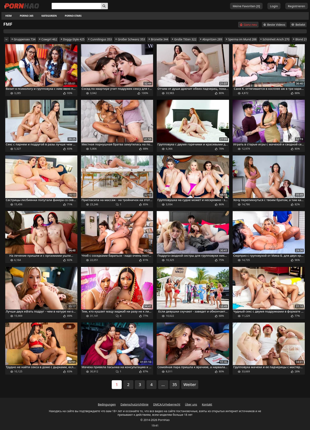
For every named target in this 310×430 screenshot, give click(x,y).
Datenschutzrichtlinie (134, 404)
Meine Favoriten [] (246, 6)
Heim (8, 15)
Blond (301, 39)
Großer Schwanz (130, 39)
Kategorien (49, 15)
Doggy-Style (72, 39)
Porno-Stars (73, 15)
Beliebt (298, 24)
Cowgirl (48, 39)
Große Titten (183, 39)
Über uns (191, 404)
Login (274, 6)
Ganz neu (248, 24)
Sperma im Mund (241, 39)
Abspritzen (211, 39)
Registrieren (296, 6)
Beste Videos (274, 24)
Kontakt (207, 404)
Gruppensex (23, 39)
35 (174, 384)
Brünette (158, 39)
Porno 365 (26, 15)
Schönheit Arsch (275, 39)
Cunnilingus (100, 39)
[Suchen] (104, 6)
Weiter (189, 384)
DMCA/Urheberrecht (166, 404)
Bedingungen (107, 404)
